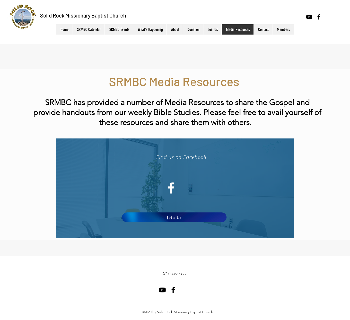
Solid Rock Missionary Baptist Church (83, 15)
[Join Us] (174, 217)
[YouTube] (309, 16)
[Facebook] (319, 16)
